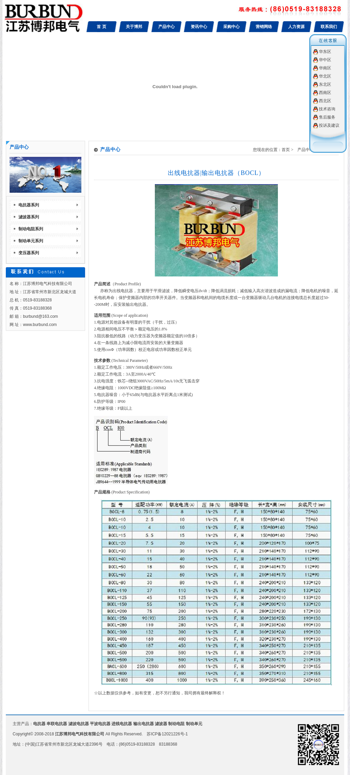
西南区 (325, 92)
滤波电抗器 (78, 723)
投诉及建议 (329, 125)
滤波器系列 (28, 217)
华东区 (325, 51)
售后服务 (327, 117)
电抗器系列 (28, 205)
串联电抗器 (56, 723)
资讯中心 (199, 26)
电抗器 (39, 723)
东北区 (325, 84)
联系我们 (329, 26)
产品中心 (166, 26)
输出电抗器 (143, 723)
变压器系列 (28, 252)
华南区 (325, 68)
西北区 (325, 100)
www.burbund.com (40, 324)
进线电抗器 (121, 723)
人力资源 (296, 26)
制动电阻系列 (30, 229)
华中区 (325, 59)
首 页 (101, 26)
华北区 (325, 76)
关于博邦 (134, 26)
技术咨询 (327, 109)
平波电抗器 (100, 723)
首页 (286, 149)
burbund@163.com (40, 316)
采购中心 (231, 26)
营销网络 (264, 26)
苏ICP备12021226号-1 (167, 734)
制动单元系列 (30, 241)
